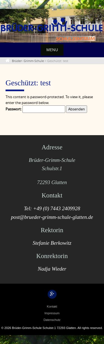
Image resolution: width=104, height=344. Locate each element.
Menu (52, 49)
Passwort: (35, 109)
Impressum (51, 313)
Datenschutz (52, 319)
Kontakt (52, 306)
